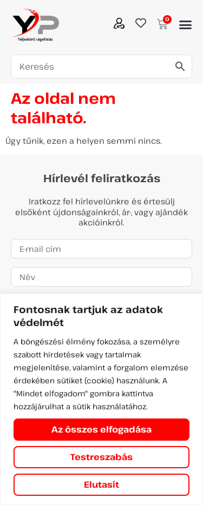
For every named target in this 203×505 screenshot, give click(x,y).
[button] (185, 24)
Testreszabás (101, 457)
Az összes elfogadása (101, 429)
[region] (101, 399)
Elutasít (101, 484)
